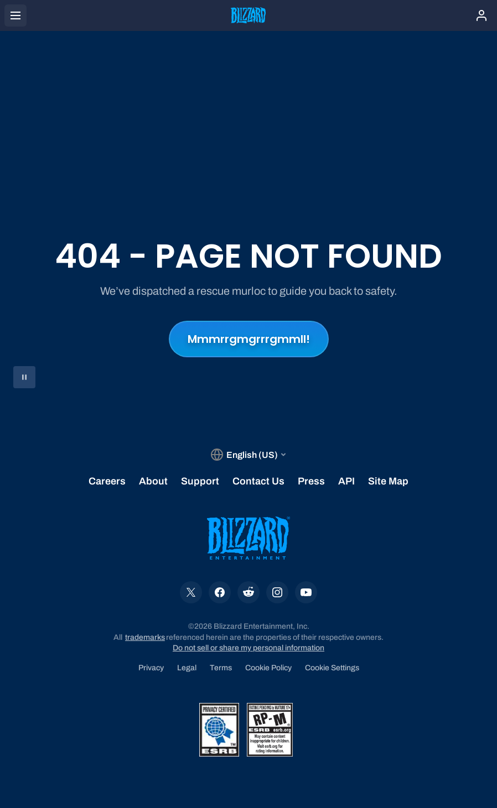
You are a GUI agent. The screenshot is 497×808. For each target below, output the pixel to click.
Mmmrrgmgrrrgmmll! (249, 339)
